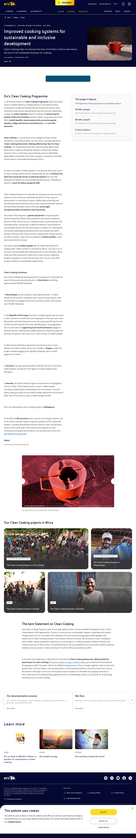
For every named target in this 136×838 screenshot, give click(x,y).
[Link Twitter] (130, 778)
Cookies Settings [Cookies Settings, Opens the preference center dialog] (103, 827)
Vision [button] (61, 11)
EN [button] (115, 4)
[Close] (132, 808)
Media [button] (117, 11)
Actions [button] (71, 11)
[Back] (5, 17)
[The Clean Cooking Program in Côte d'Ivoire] (46, 548)
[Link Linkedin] (105, 778)
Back (9, 17)
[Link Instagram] (112, 778)
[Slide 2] (57, 506)
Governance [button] (22, 11)
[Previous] (26, 481)
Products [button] (83, 11)
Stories (22, 17)
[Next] (110, 481)
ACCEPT (103, 812)
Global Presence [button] (105, 4)
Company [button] (9, 11)
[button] (10, 4)
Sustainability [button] (36, 11)
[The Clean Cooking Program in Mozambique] (111, 548)
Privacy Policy (95, 793)
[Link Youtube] (118, 778)
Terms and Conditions (74, 793)
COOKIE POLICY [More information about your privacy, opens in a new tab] (14, 822)
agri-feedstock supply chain (15, 434)
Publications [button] (92, 4)
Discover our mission (14, 799)
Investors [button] (108, 11)
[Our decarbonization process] (38, 701)
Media (16, 17)
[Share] (7, 61)
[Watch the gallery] (68, 481)
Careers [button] (127, 11)
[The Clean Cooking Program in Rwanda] (90, 592)
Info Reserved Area (73, 798)
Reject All (103, 821)
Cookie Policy (119, 793)
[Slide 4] (101, 506)
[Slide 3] (79, 506)
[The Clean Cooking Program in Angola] (24, 592)
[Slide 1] (35, 506)
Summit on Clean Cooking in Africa (72, 662)
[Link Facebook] (124, 778)
